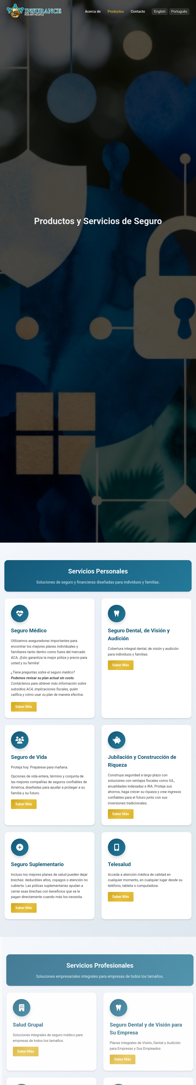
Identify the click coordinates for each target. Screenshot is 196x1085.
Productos (115, 11)
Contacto (138, 11)
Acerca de (93, 11)
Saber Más (24, 707)
